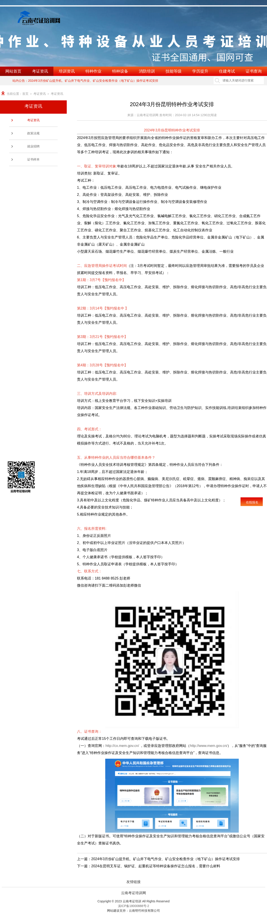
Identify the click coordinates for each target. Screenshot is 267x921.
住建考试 (227, 71)
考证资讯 (40, 71)
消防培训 (147, 71)
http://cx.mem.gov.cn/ (122, 746)
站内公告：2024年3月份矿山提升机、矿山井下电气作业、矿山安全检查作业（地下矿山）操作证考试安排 (85, 80)
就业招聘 (33, 146)
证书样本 (33, 159)
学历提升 (200, 71)
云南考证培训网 (133, 893)
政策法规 (33, 133)
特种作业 (93, 71)
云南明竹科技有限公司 (144, 910)
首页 (25, 93)
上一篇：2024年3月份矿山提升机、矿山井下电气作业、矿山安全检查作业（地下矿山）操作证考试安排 (158, 859)
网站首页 (13, 71)
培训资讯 (67, 71)
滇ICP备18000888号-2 (133, 906)
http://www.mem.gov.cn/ (208, 746)
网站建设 (113, 910)
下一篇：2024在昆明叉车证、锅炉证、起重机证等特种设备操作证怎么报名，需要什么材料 (148, 866)
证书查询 (254, 71)
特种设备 (120, 71)
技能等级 (174, 71)
